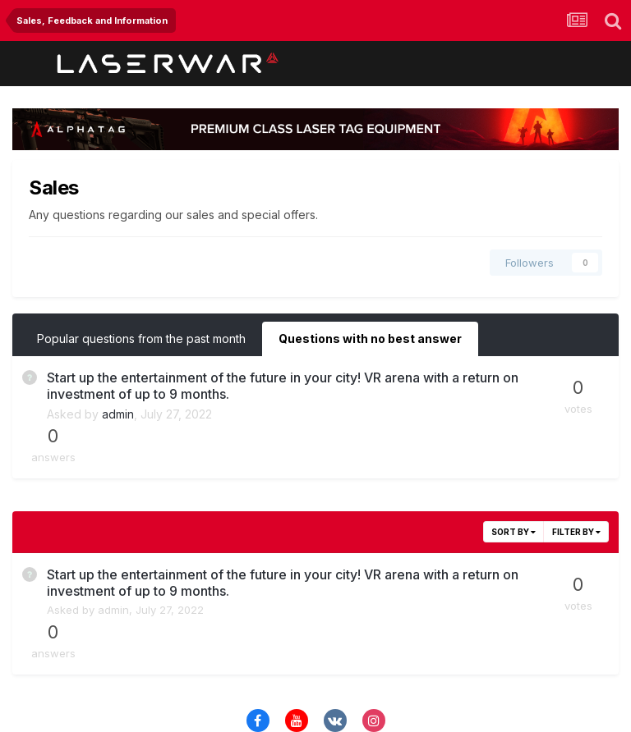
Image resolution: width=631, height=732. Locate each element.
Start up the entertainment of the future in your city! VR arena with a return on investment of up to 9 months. (253, 385)
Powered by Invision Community (315, 708)
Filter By (576, 489)
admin (118, 414)
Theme (247, 673)
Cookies (385, 673)
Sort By (513, 489)
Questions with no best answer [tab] (370, 338)
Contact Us (317, 673)
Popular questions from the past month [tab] (141, 338)
